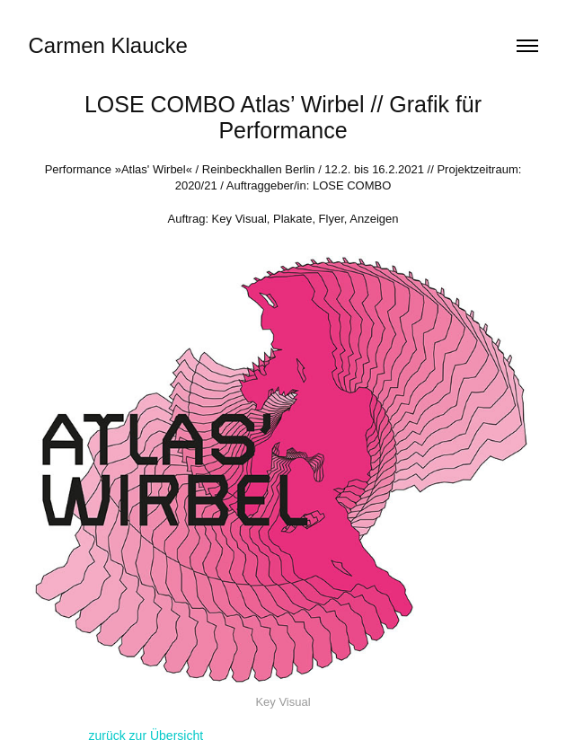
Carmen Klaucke (108, 45)
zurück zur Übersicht (146, 735)
